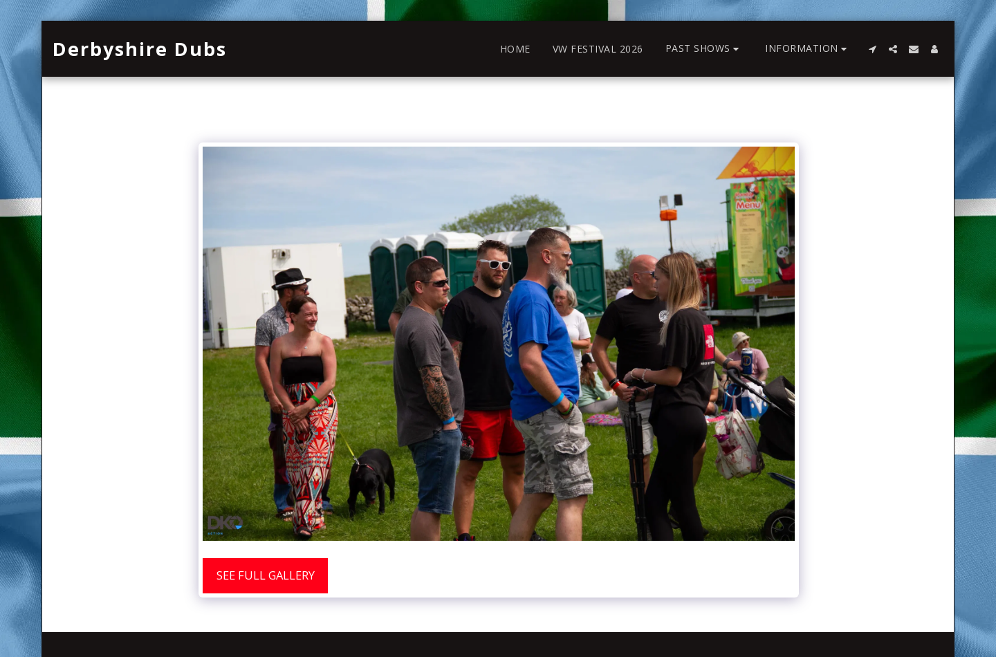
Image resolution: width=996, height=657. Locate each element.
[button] (704, 49)
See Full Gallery (265, 575)
